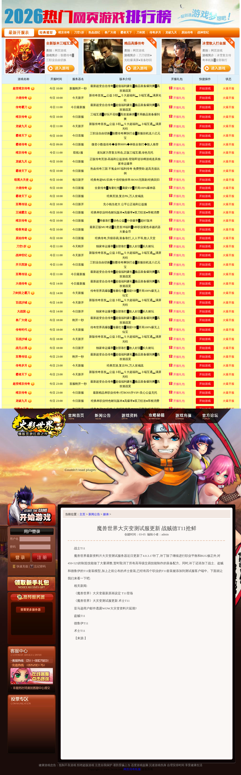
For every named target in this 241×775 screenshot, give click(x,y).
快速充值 (22, 566)
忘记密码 (40, 566)
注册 (42, 557)
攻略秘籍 (156, 416)
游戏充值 (183, 416)
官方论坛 (211, 416)
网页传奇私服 (132, 769)
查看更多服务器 (30, 609)
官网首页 (76, 416)
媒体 (106, 514)
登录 (20, 557)
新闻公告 (102, 416)
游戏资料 (129, 416)
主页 (82, 514)
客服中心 (23, 687)
